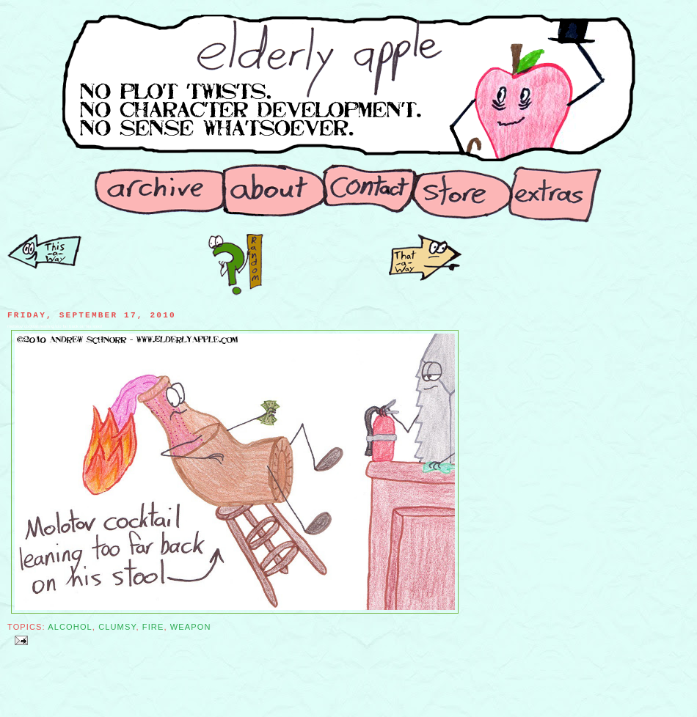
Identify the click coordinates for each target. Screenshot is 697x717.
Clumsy (117, 626)
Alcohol (70, 626)
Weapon (190, 626)
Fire (153, 626)
